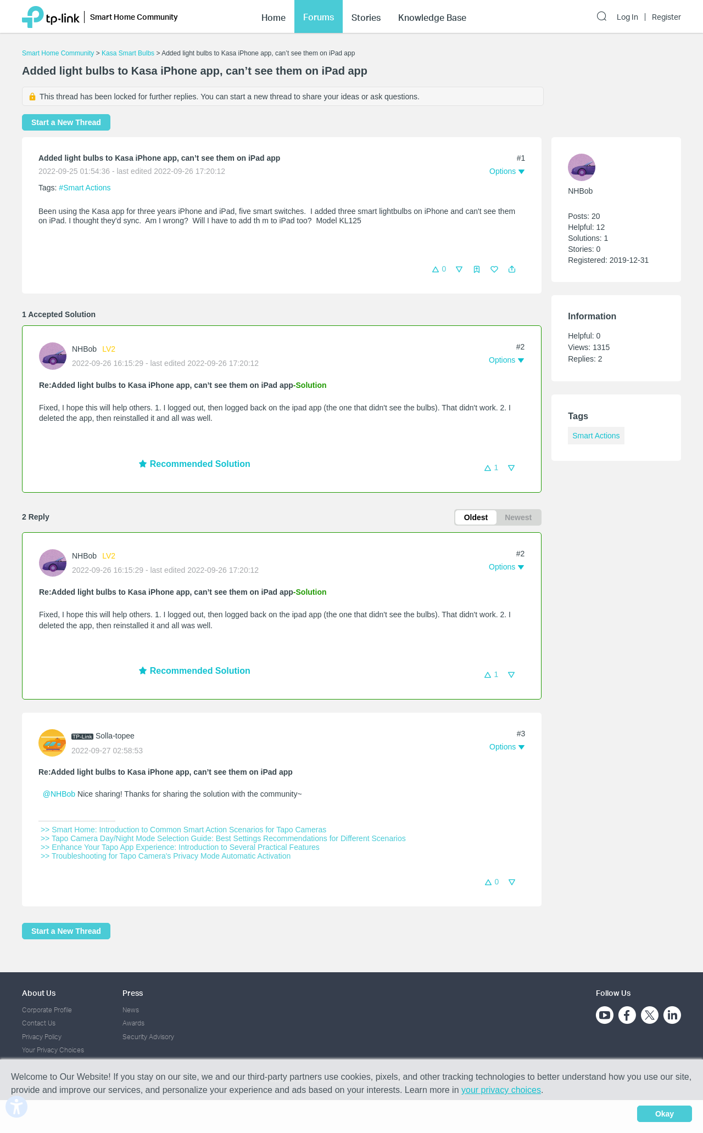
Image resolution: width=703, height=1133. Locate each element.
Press (132, 992)
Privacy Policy (42, 1037)
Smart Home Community (58, 53)
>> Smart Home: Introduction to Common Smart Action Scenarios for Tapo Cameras (183, 829)
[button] (511, 269)
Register (666, 15)
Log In (627, 15)
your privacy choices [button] (501, 1090)
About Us (38, 992)
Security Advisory (148, 1037)
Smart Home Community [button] (134, 15)
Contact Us (38, 1023)
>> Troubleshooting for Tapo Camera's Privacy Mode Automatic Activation (165, 856)
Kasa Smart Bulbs (128, 53)
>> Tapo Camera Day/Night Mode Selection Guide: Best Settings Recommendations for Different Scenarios (223, 838)
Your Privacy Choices (53, 1050)
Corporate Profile (47, 1010)
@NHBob (59, 794)
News (130, 1010)
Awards (133, 1023)
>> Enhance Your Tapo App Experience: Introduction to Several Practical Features (180, 847)
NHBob (84, 349)
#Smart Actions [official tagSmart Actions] (84, 187)
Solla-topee (115, 735)
